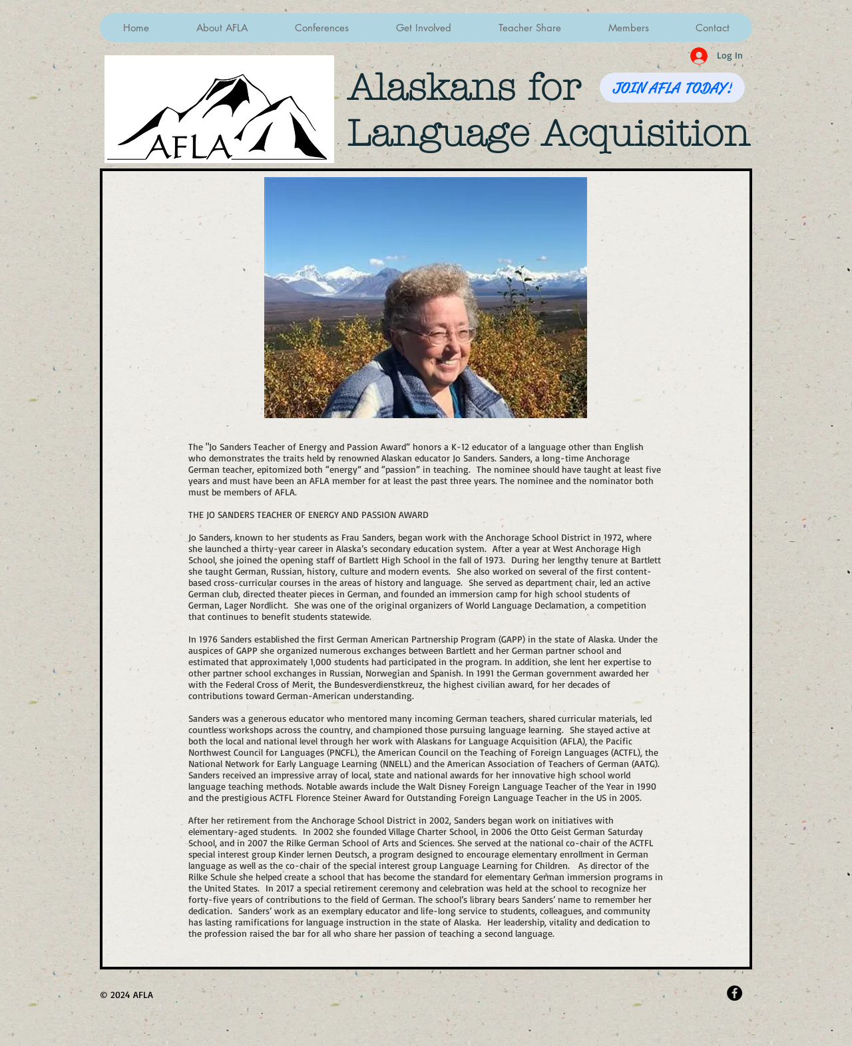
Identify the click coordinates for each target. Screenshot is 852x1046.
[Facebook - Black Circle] (734, 993)
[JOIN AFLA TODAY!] (672, 88)
